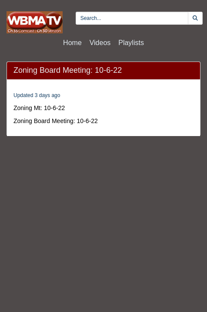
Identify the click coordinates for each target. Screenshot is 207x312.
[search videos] (132, 18)
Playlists (131, 42)
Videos (100, 42)
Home (72, 42)
